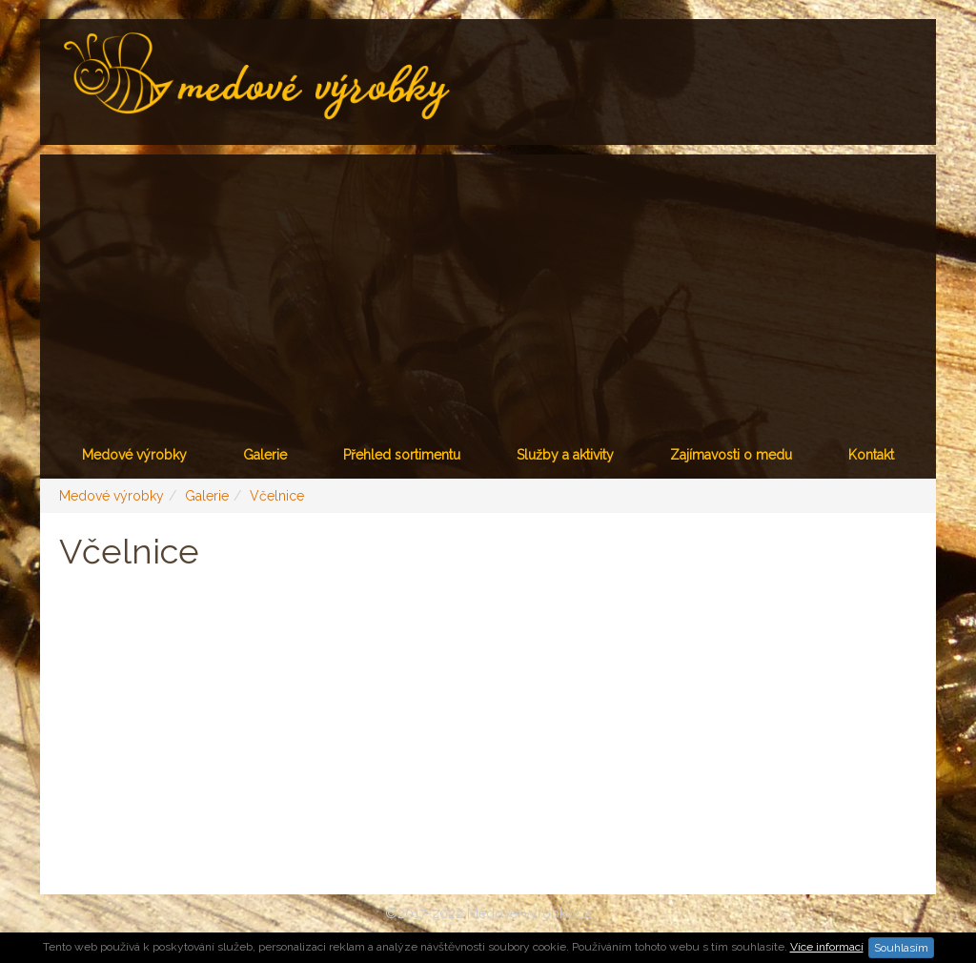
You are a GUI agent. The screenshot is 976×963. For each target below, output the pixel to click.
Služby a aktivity (565, 454)
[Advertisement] (488, 287)
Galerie (265, 454)
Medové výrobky (134, 454)
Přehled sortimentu (401, 454)
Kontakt (871, 454)
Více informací (827, 946)
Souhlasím (901, 947)
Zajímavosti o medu (731, 454)
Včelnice (277, 495)
